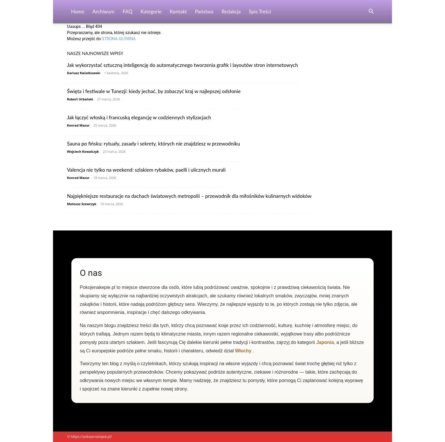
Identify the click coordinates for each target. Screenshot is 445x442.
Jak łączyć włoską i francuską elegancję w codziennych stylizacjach (139, 117)
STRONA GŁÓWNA (119, 38)
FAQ (127, 11)
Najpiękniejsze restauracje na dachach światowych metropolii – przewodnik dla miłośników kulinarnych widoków (189, 196)
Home (77, 11)
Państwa (204, 11)
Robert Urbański (80, 99)
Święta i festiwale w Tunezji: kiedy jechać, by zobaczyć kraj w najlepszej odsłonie (154, 91)
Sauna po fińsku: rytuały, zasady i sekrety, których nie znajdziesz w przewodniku (153, 144)
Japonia (325, 342)
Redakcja (231, 11)
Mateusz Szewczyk (81, 204)
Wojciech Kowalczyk (83, 151)
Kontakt (178, 11)
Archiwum (103, 11)
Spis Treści (260, 11)
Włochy (243, 350)
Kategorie (151, 11)
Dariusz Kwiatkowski (83, 73)
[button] (371, 12)
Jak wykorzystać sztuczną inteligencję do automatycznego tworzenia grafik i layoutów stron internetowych (182, 65)
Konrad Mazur (78, 125)
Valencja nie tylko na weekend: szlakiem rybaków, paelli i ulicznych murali (146, 170)
